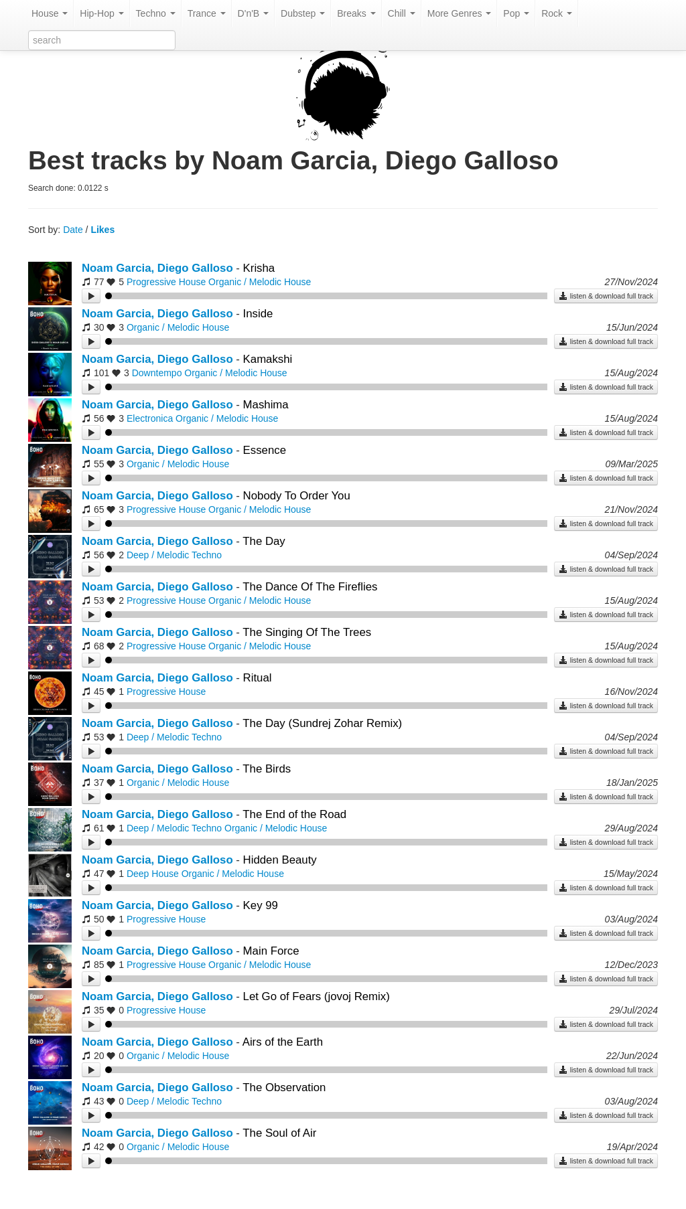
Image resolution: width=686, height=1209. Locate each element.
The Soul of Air (279, 1133)
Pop (516, 13)
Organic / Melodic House (259, 281)
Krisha (259, 268)
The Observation (284, 1087)
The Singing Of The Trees (307, 632)
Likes (102, 229)
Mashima (266, 404)
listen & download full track (606, 296)
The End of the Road (294, 814)
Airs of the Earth (283, 1042)
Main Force (271, 951)
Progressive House (166, 281)
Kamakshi (268, 359)
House (49, 13)
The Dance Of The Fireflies (310, 586)
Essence (264, 450)
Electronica (150, 418)
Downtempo (157, 373)
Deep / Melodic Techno (174, 555)
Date (73, 229)
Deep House (153, 873)
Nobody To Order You (296, 495)
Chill (401, 13)
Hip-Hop (101, 13)
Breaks (356, 13)
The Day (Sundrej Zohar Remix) (322, 723)
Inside (258, 313)
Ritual (257, 677)
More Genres (459, 13)
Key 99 (260, 905)
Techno (156, 13)
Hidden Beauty (280, 860)
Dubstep (303, 13)
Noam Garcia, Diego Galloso (157, 268)
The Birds (267, 768)
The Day (264, 541)
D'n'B (253, 13)
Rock (556, 13)
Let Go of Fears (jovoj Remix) (316, 996)
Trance (207, 13)
